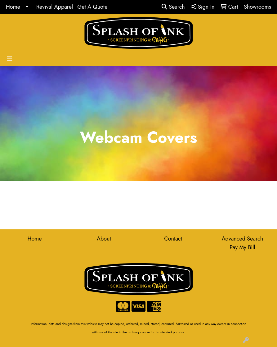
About (104, 239)
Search (173, 7)
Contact (173, 239)
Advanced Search (242, 239)
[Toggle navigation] (9, 59)
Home (13, 7)
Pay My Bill (242, 247)
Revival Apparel (54, 7)
